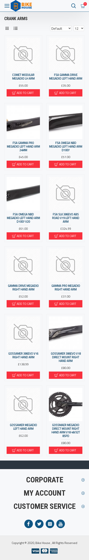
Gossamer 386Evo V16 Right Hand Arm (23, 355)
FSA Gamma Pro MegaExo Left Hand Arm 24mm (23, 146)
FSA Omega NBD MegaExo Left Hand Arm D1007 (65, 146)
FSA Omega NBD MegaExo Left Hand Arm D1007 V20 (23, 218)
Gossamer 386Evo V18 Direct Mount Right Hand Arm (66, 357)
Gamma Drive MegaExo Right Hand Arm (23, 287)
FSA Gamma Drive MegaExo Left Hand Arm (65, 76)
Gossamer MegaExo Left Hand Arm (23, 427)
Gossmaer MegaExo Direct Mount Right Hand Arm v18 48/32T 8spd (65, 430)
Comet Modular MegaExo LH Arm (23, 76)
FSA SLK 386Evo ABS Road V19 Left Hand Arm (65, 218)
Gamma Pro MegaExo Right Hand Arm (65, 287)
